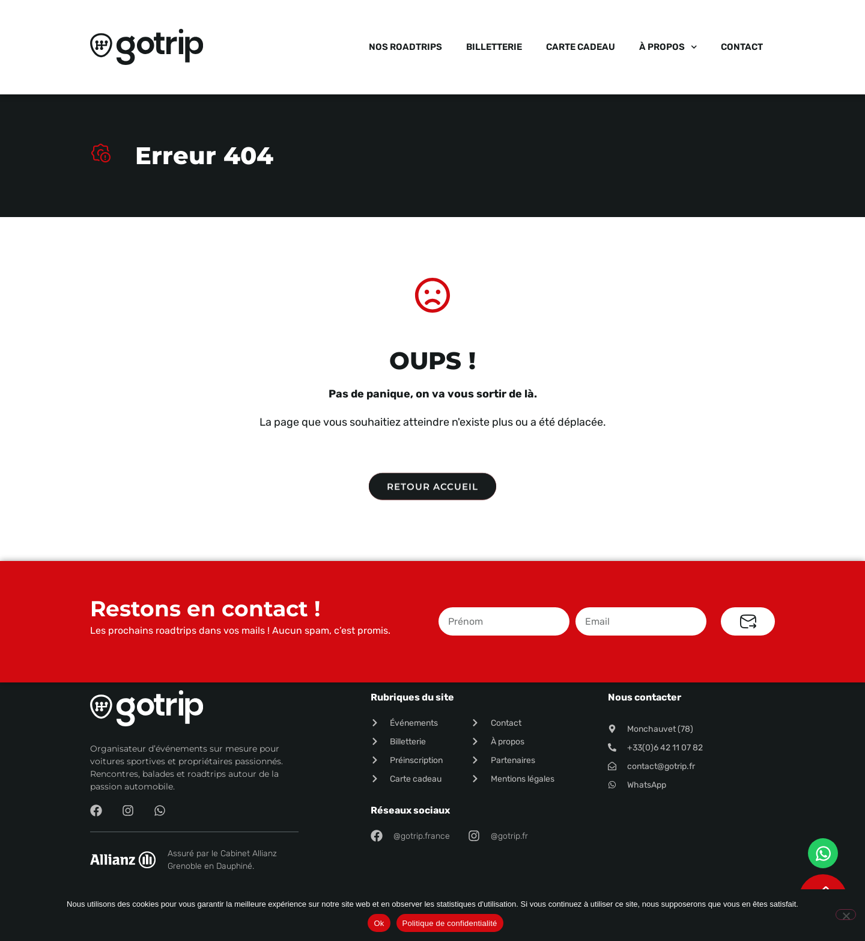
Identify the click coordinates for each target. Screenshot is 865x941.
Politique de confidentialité (449, 923)
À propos (668, 47)
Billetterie (494, 46)
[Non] (846, 914)
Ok (379, 923)
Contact (742, 46)
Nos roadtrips (405, 46)
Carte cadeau (580, 46)
